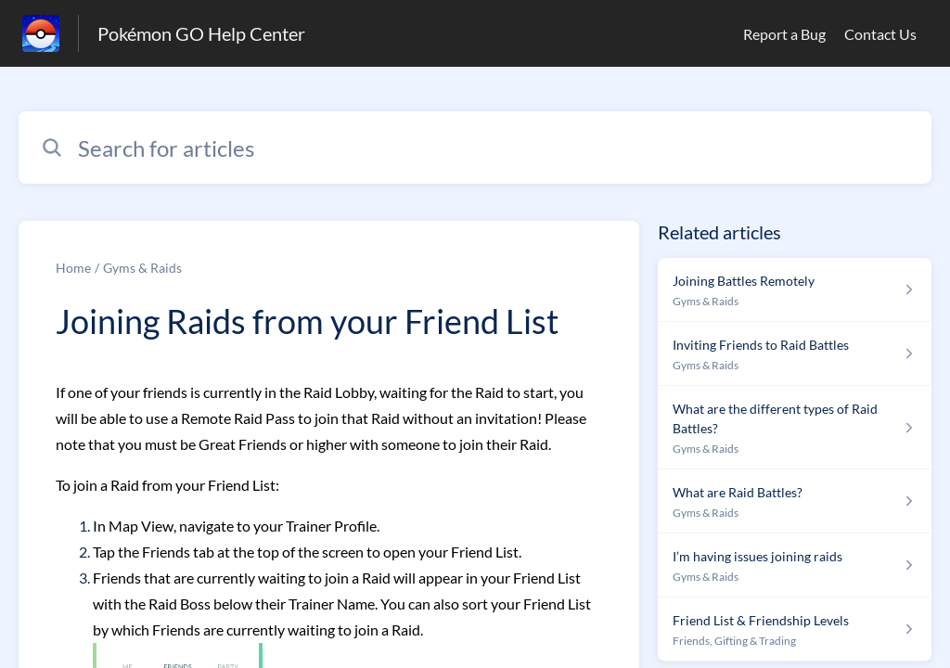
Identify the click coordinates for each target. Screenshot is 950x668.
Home (73, 268)
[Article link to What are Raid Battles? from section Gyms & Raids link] (794, 501)
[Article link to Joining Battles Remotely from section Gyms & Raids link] (794, 290)
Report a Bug (784, 34)
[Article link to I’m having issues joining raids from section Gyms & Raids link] (794, 565)
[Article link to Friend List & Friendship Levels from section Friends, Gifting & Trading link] (794, 629)
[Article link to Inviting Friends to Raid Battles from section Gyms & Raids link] (794, 354)
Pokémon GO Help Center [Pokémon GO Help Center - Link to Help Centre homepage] (201, 33)
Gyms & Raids (142, 268)
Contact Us (880, 34)
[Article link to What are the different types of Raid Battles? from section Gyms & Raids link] (794, 427)
